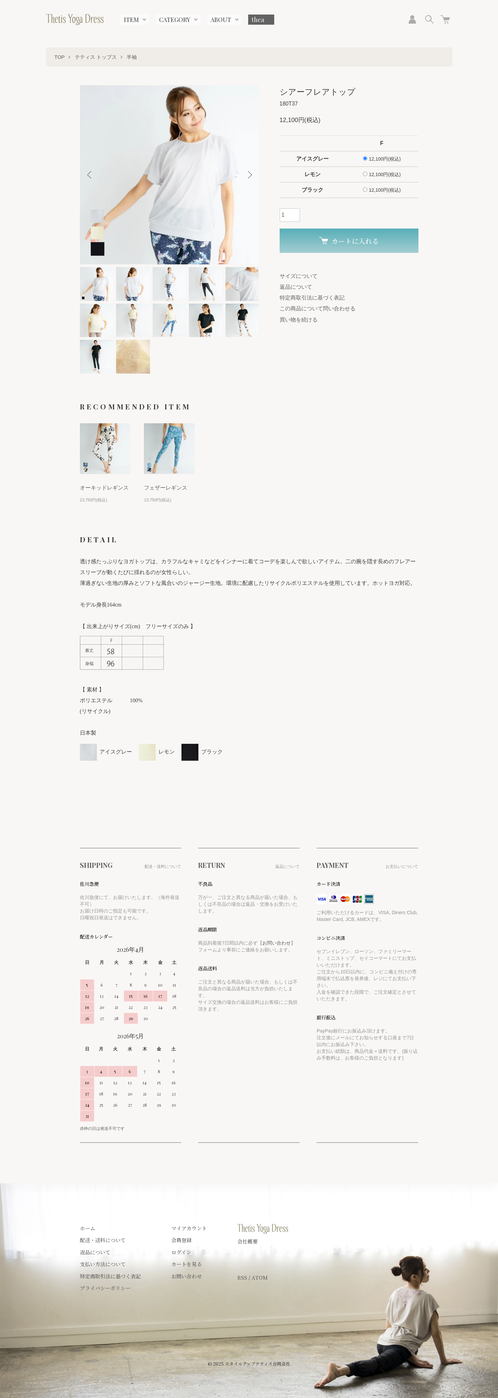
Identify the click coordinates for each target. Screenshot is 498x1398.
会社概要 (247, 1241)
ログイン (181, 1252)
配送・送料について (103, 1239)
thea (258, 20)
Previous (90, 175)
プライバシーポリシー (105, 1288)
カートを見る (186, 1263)
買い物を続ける (299, 320)
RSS (242, 1277)
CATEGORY (174, 20)
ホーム (87, 1228)
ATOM (260, 1277)
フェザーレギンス (165, 488)
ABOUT (221, 20)
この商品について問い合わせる (317, 308)
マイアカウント (189, 1228)
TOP (60, 57)
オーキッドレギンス (104, 488)
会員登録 (181, 1239)
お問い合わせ (276, 943)
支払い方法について (103, 1263)
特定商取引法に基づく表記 (312, 298)
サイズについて (299, 276)
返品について (296, 287)
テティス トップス (96, 57)
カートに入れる (349, 241)
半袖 (132, 57)
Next (249, 175)
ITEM (131, 20)
